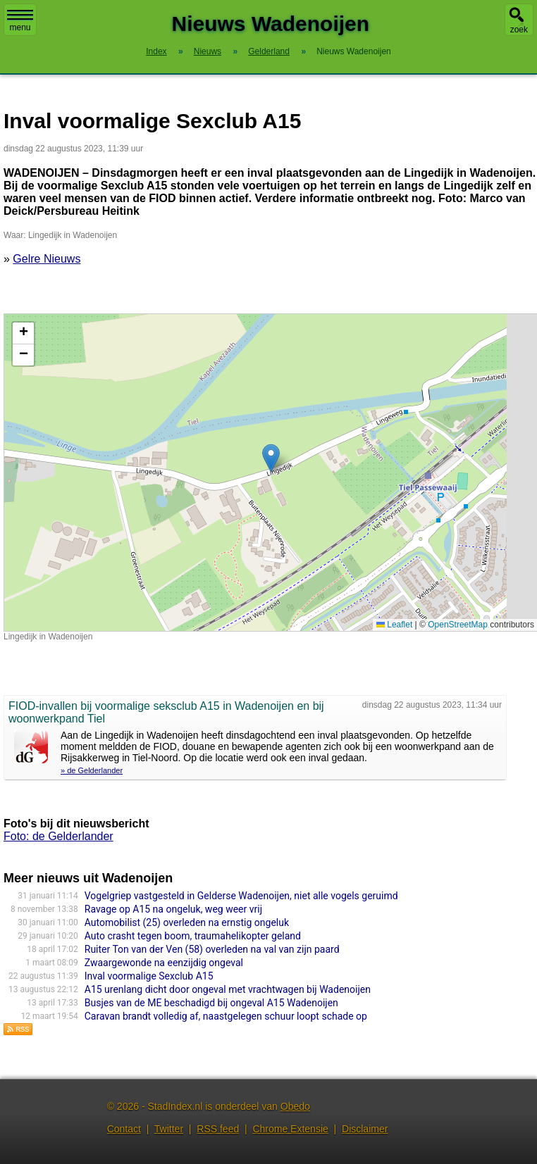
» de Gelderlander (92, 770)
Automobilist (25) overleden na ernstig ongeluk (187, 922)
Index (156, 51)
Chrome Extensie (290, 1128)
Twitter (168, 1128)
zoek (519, 30)
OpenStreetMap (458, 625)
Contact (124, 1128)
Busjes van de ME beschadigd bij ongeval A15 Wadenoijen (211, 1002)
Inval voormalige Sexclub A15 (149, 976)
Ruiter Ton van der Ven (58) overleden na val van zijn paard (212, 949)
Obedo (295, 1106)
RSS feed (218, 1128)
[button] (271, 458)
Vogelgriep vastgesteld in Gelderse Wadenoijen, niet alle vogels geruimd (241, 895)
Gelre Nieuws (46, 259)
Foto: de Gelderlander (58, 836)
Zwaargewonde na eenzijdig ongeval (164, 962)
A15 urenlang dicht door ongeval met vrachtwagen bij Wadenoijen (228, 989)
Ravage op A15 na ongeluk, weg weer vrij (173, 909)
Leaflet (394, 625)
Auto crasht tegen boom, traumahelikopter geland (193, 935)
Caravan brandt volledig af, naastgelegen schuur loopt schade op (226, 1016)
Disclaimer (365, 1128)
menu (20, 21)
